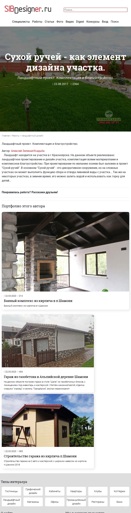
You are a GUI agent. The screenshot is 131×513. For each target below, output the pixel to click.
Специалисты (21, 21)
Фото (60, 21)
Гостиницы (11, 421)
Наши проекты (83, 475)
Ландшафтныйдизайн (11, 431)
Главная (6, 136)
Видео (70, 21)
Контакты (11, 475)
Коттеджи (119, 421)
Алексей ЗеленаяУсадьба (28, 151)
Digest (80, 21)
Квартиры (76, 421)
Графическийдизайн (33, 421)
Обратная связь (47, 475)
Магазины (33, 431)
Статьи (49, 21)
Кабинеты (55, 421)
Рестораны (98, 431)
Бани (119, 431)
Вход (105, 21)
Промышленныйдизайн (76, 431)
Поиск (115, 21)
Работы (37, 21)
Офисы (55, 431)
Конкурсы (92, 21)
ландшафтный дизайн (32, 136)
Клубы (98, 421)
